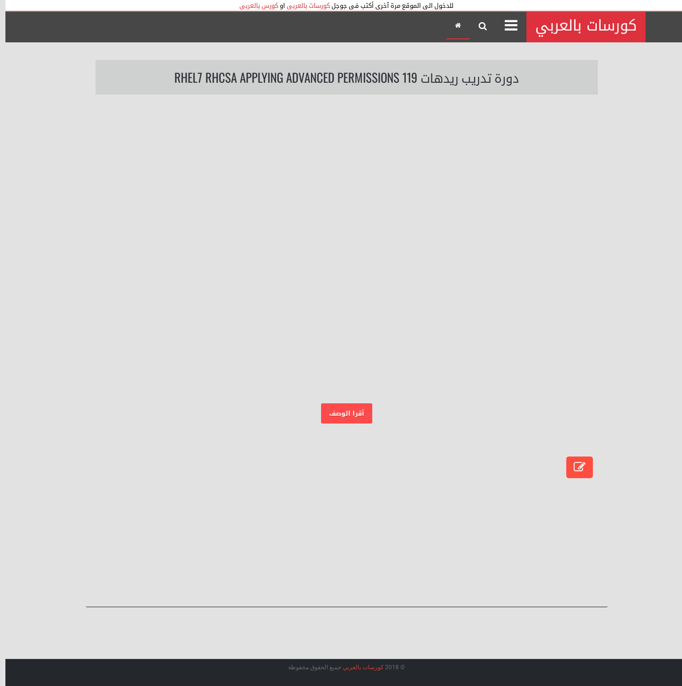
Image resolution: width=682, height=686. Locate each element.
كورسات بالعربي (580, 25)
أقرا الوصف (341, 413)
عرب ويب (360, 675)
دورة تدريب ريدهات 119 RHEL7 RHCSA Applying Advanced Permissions (341, 77)
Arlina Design (311, 675)
